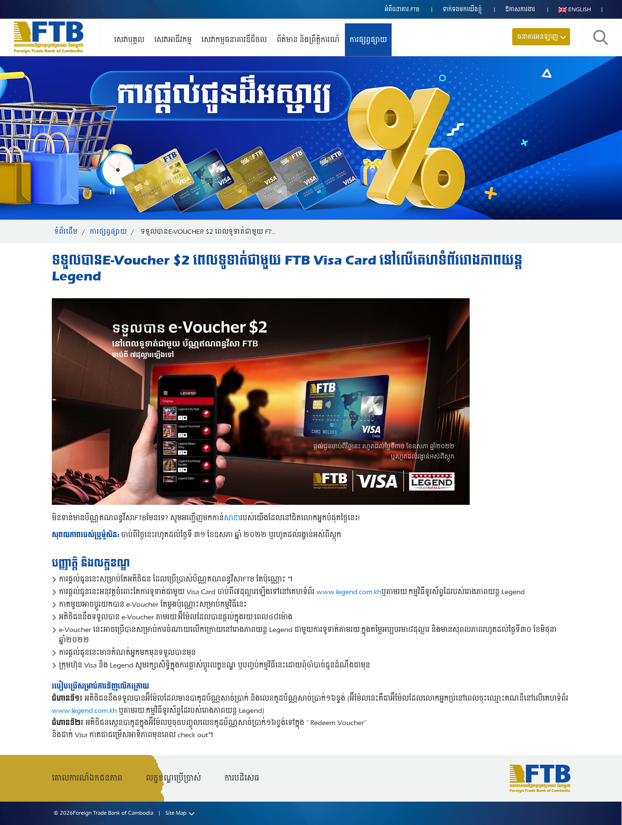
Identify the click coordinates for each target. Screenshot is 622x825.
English (574, 9)
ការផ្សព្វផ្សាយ (368, 40)
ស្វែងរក (600, 38)
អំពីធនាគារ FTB (402, 9)
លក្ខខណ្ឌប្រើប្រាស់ (173, 778)
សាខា (232, 518)
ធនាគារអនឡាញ (537, 36)
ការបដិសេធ (241, 778)
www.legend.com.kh (348, 592)
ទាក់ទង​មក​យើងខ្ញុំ (462, 9)
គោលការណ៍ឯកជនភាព (87, 778)
